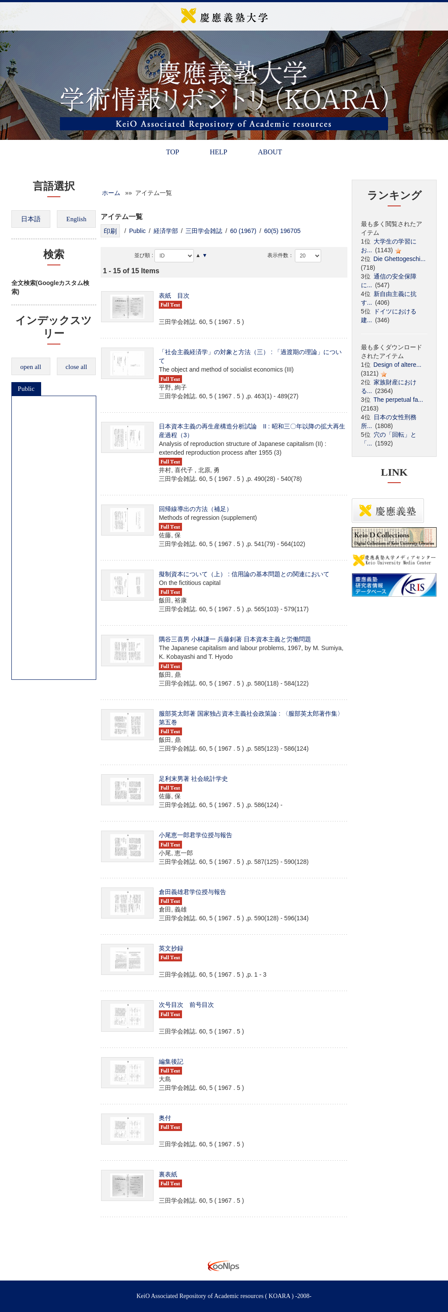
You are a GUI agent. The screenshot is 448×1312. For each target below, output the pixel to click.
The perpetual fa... (399, 399)
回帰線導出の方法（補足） (195, 508)
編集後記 (171, 1061)
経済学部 (166, 230)
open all (30, 366)
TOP (172, 152)
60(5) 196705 (282, 230)
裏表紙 (168, 1174)
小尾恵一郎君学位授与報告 (195, 835)
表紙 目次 (174, 295)
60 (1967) (243, 230)
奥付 (165, 1117)
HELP (218, 152)
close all (77, 366)
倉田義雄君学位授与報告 (192, 891)
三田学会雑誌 (204, 230)
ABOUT (270, 152)
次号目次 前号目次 (186, 1004)
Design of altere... (398, 364)
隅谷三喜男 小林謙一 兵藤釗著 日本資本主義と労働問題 (235, 639)
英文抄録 (171, 948)
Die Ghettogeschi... (400, 258)
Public (26, 388)
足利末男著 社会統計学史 (193, 778)
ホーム (111, 192)
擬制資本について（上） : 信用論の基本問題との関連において (244, 574)
